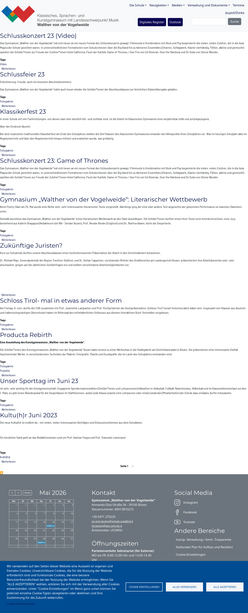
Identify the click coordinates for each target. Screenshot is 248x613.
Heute (27, 492)
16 (62, 521)
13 (35, 521)
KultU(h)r (5, 457)
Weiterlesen (8, 68)
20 (35, 530)
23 (62, 530)
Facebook (185, 512)
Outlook (175, 22)
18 (17, 530)
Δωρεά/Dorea (234, 13)
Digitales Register (152, 22)
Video (3, 64)
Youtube (184, 522)
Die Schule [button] (137, 5)
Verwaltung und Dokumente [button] (207, 5)
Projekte (5, 370)
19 (26, 530)
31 (72, 538)
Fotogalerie (6, 101)
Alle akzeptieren (225, 587)
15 (53, 521)
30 (44, 504)
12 (26, 521)
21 (44, 530)
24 (72, 530)
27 (17, 504)
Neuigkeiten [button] (157, 5)
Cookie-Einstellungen (144, 587)
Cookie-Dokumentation (20, 604)
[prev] (12, 492)
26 (26, 538)
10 (72, 513)
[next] (18, 492)
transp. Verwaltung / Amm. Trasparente (203, 540)
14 (44, 521)
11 (17, 521)
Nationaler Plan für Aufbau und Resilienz (204, 547)
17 (72, 521)
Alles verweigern (184, 587)
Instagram (186, 502)
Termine (238, 5)
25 (17, 538)
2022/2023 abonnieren (1, 472)
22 (53, 530)
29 (35, 504)
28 (26, 504)
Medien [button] (177, 5)
